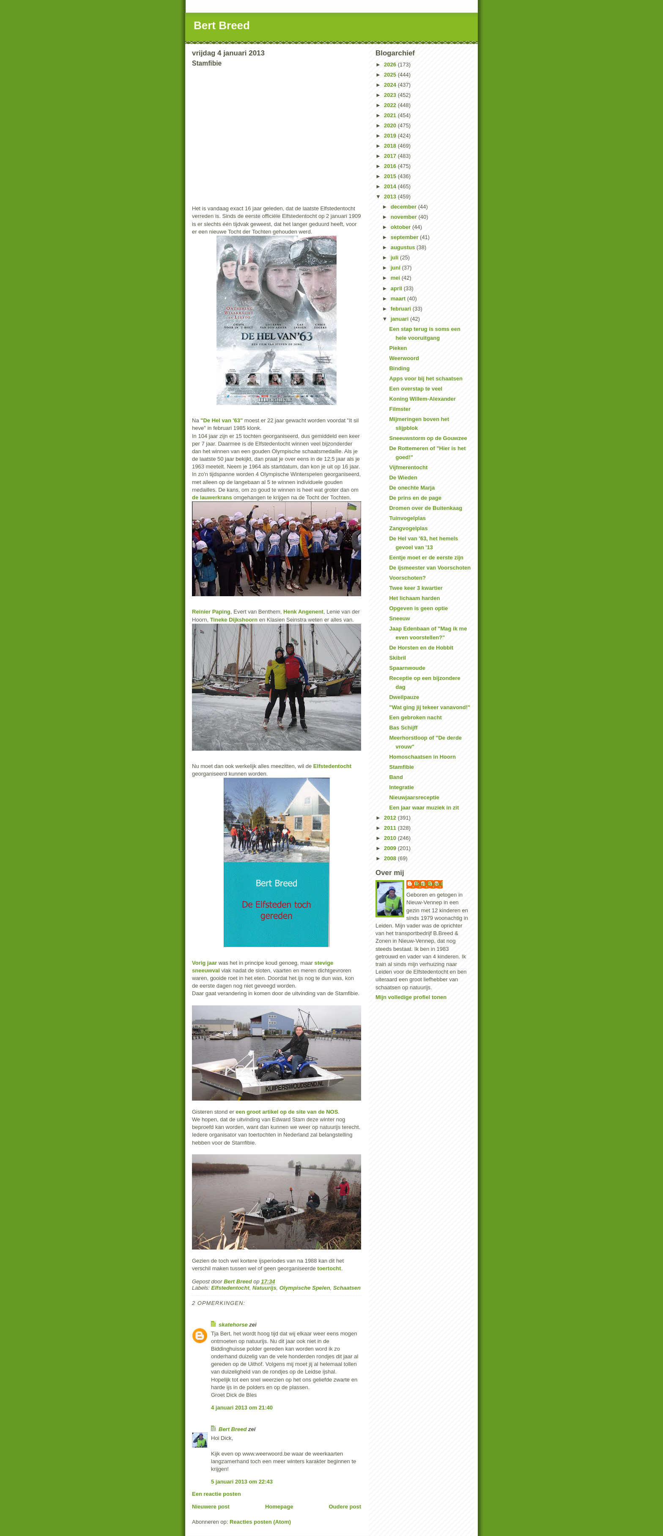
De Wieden (403, 477)
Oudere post (345, 1506)
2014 (391, 186)
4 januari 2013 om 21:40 (242, 1407)
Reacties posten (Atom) (260, 1522)
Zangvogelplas (408, 528)
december (404, 207)
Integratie (401, 787)
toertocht (329, 1268)
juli (395, 257)
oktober (401, 227)
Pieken (398, 348)
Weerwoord (404, 358)
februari (402, 309)
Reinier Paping (211, 611)
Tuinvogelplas (407, 518)
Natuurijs (264, 1288)
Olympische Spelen (304, 1288)
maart (399, 298)
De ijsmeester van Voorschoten (430, 567)
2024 (391, 85)
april (397, 288)
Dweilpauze (404, 697)
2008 (391, 858)
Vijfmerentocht (408, 467)
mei (396, 278)
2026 (391, 64)
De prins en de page (415, 498)
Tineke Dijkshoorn (234, 620)
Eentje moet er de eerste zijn (426, 557)
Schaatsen (347, 1288)
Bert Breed (222, 25)
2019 (391, 135)
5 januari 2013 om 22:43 (242, 1481)
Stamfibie (401, 767)
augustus (403, 247)
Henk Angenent (303, 611)
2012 (391, 818)
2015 (391, 176)
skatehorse (233, 1324)
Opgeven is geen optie (418, 608)
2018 (391, 146)
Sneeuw (399, 618)
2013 (391, 196)
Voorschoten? (407, 578)
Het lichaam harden (414, 598)
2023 (391, 95)
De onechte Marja (412, 487)
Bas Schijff (403, 727)
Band (396, 777)
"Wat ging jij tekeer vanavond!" (429, 707)
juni (396, 267)
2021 (391, 115)
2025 (391, 75)
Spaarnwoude (407, 668)
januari (400, 319)
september (405, 237)
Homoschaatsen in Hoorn (422, 757)
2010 (391, 838)
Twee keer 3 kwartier (415, 588)
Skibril (397, 658)
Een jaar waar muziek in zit (424, 807)
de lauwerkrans (212, 497)
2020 (391, 125)
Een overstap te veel (415, 388)
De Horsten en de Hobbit (421, 647)
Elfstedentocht (332, 766)
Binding (399, 368)
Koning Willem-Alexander (422, 399)
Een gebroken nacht (415, 717)
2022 (391, 105)
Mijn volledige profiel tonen (411, 997)
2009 (391, 848)
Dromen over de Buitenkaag (425, 508)
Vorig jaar (204, 963)
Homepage (279, 1506)
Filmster (400, 409)
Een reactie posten (216, 1494)
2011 (391, 828)
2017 (391, 156)
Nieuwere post (211, 1506)
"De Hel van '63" (221, 420)
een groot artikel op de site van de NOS (287, 1112)
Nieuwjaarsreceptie (414, 797)
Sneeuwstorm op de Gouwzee (428, 438)
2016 (391, 166)
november (405, 217)
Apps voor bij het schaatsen (425, 378)
